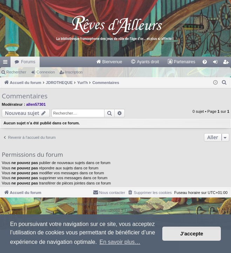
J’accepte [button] (191, 233)
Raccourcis (7, 63)
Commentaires (25, 95)
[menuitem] (109, 62)
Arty (103, 210)
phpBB (99, 204)
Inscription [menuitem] (227, 63)
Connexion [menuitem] (216, 63)
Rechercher (16, 72)
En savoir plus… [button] (120, 242)
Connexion (45, 72)
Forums (28, 61)
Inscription (74, 72)
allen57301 (36, 104)
